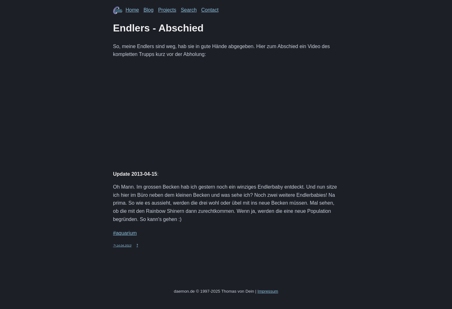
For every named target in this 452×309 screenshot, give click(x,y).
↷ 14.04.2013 (122, 245)
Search (189, 10)
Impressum (267, 291)
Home (132, 10)
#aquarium (125, 233)
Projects (167, 10)
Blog (148, 10)
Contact (209, 10)
